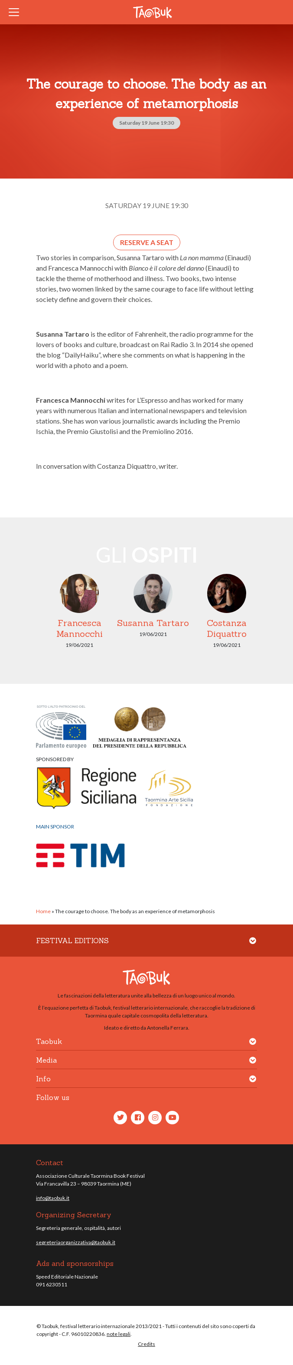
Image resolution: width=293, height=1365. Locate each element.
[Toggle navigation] (16, 12)
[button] (252, 946)
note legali (118, 1334)
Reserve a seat (146, 242)
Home (43, 911)
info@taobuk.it (52, 1198)
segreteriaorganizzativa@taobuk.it (75, 1242)
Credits (146, 1344)
